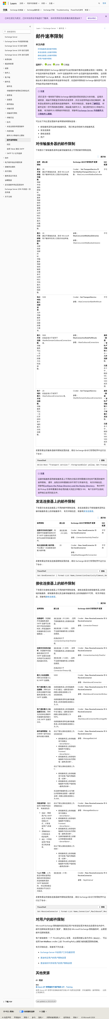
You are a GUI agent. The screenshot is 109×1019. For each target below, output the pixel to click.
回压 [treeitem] (8, 144)
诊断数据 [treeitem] (8, 180)
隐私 (40, 1017)
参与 (33, 1017)
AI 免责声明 (6, 1017)
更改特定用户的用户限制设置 (53, 957)
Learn (38, 28)
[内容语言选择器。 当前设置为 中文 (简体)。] (9, 1011)
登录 (104, 3)
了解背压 (96, 103)
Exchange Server (49, 28)
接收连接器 (50, 596)
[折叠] (30, 26)
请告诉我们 (92, 18)
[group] (71, 303)
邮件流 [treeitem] (9, 86)
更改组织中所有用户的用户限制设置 (56, 963)
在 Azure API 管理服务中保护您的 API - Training (54, 987)
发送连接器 (88, 511)
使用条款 (66, 1017)
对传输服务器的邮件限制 (47, 49)
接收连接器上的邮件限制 (47, 55)
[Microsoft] (4, 3)
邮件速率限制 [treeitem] (12, 140)
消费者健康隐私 (53, 1017)
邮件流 (61, 28)
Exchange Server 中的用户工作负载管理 (57, 952)
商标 (75, 1017)
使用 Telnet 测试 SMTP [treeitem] (15, 149)
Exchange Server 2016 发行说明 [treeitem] (17, 55)
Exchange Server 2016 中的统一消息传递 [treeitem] (18, 190)
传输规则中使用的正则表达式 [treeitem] (18, 90)
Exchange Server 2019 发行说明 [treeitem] (17, 50)
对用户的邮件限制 (45, 58)
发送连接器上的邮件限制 (47, 52)
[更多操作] (105, 28)
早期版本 (17, 1017)
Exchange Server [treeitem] (11, 37)
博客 (25, 1017)
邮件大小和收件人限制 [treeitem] (15, 135)
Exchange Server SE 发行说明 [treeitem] (16, 46)
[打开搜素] (99, 3)
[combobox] (17, 32)
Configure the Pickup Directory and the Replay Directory (69, 485)
